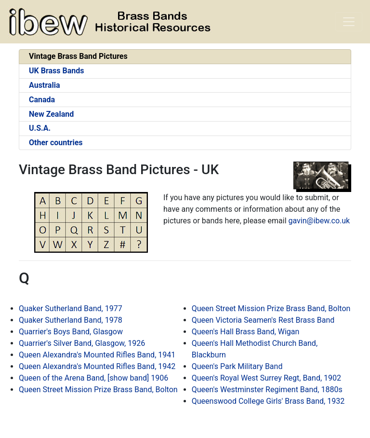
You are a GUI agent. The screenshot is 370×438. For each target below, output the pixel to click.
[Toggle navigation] (348, 21)
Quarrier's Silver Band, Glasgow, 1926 (82, 343)
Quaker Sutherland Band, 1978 (70, 320)
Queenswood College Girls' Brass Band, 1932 (268, 401)
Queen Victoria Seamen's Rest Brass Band (263, 320)
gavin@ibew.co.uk (319, 220)
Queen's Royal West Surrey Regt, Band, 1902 (266, 378)
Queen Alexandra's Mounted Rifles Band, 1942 (97, 366)
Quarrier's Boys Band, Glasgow (71, 331)
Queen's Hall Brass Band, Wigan (246, 331)
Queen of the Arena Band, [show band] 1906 (93, 378)
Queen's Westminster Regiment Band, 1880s (267, 389)
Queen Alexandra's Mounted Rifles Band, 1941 (97, 354)
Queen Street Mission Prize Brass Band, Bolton (98, 389)
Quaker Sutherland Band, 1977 (70, 308)
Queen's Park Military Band (237, 366)
